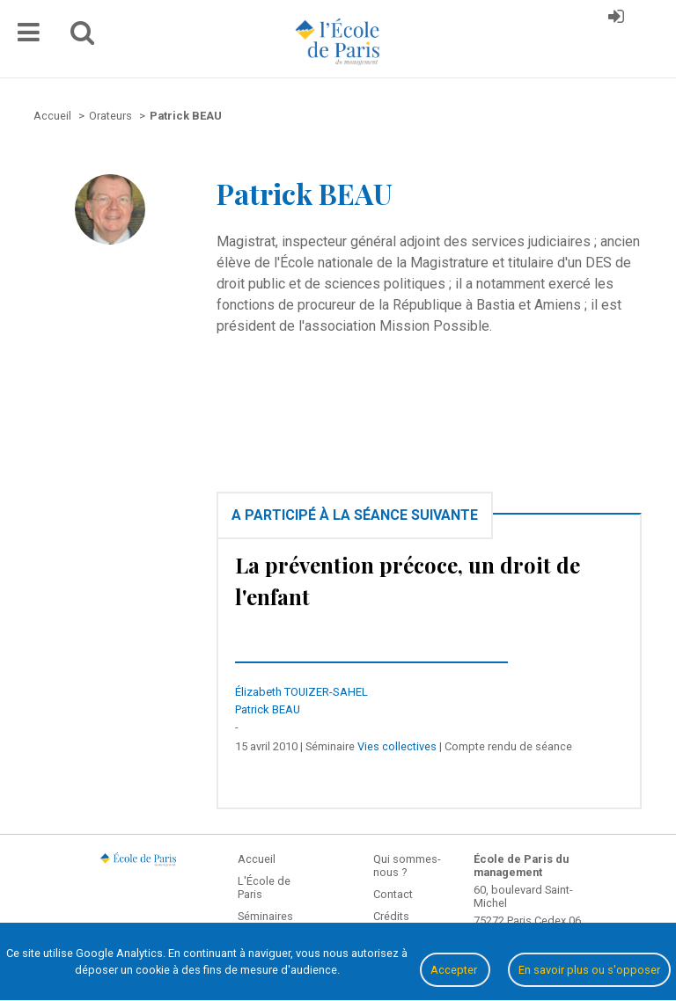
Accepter (455, 969)
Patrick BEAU (267, 709)
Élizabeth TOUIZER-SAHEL (301, 691)
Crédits (391, 916)
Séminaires (265, 916)
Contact (393, 894)
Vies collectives (397, 746)
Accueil (257, 859)
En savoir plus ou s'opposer (589, 969)
